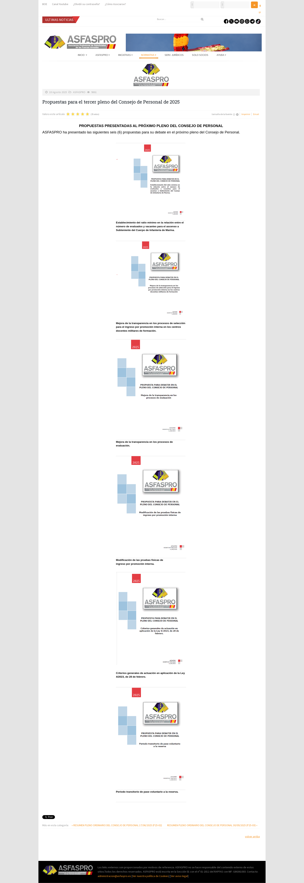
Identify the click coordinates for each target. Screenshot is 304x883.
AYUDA (221, 55)
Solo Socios (200, 55)
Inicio (82, 55)
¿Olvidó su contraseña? (86, 4)
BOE (44, 4)
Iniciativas (125, 55)
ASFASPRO (103, 55)
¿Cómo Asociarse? (115, 4)
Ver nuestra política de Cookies (150, 876)
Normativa (148, 55)
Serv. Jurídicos (174, 55)
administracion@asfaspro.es (115, 876)
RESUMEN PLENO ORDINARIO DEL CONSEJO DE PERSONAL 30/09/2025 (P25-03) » (212, 825)
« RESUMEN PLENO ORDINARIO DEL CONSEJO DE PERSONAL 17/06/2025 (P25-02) (117, 825)
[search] (180, 19)
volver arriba (252, 836)
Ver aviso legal (179, 876)
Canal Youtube (60, 4)
